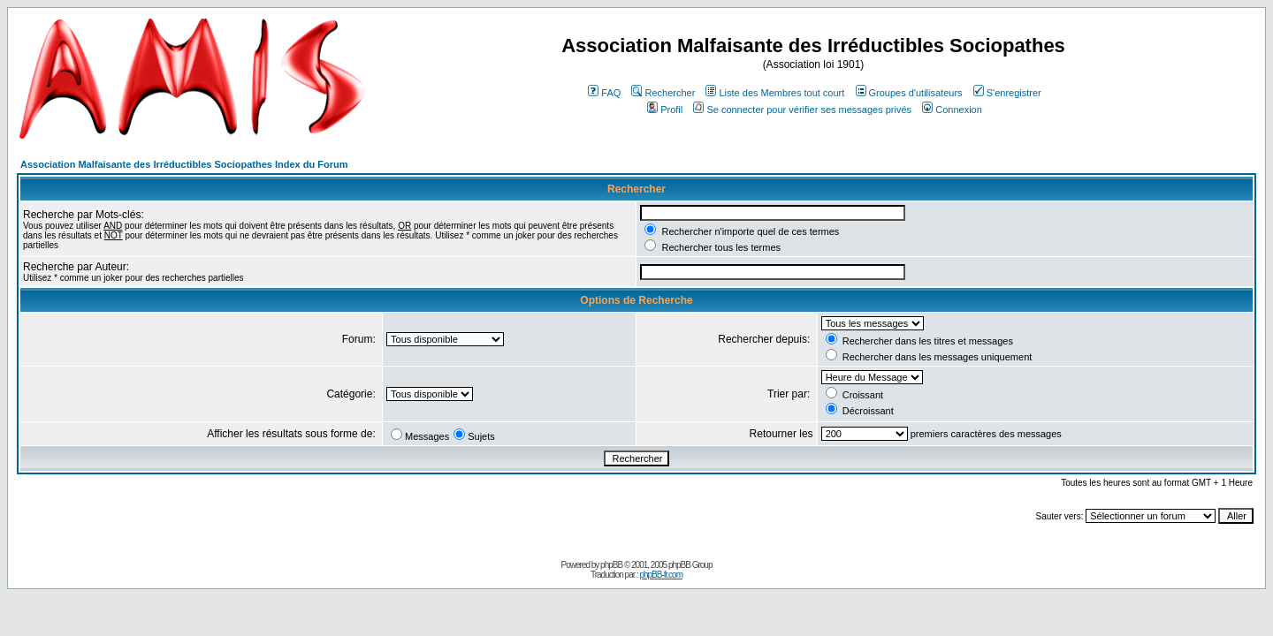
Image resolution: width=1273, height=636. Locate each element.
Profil (664, 109)
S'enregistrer (1007, 92)
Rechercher (663, 92)
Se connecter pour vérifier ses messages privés (802, 109)
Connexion (952, 109)
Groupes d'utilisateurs (909, 92)
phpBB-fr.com (660, 574)
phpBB (611, 565)
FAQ (604, 92)
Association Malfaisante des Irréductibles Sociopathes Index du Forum (183, 164)
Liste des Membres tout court (774, 92)
